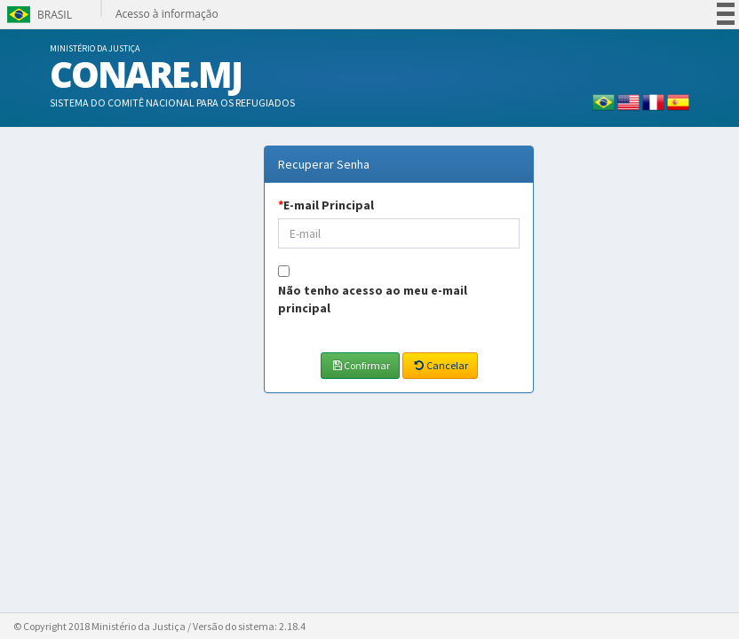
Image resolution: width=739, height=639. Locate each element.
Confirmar (360, 365)
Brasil (37, 14)
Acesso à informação (167, 13)
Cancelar (439, 365)
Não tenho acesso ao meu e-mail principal (372, 299)
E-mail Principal (326, 205)
